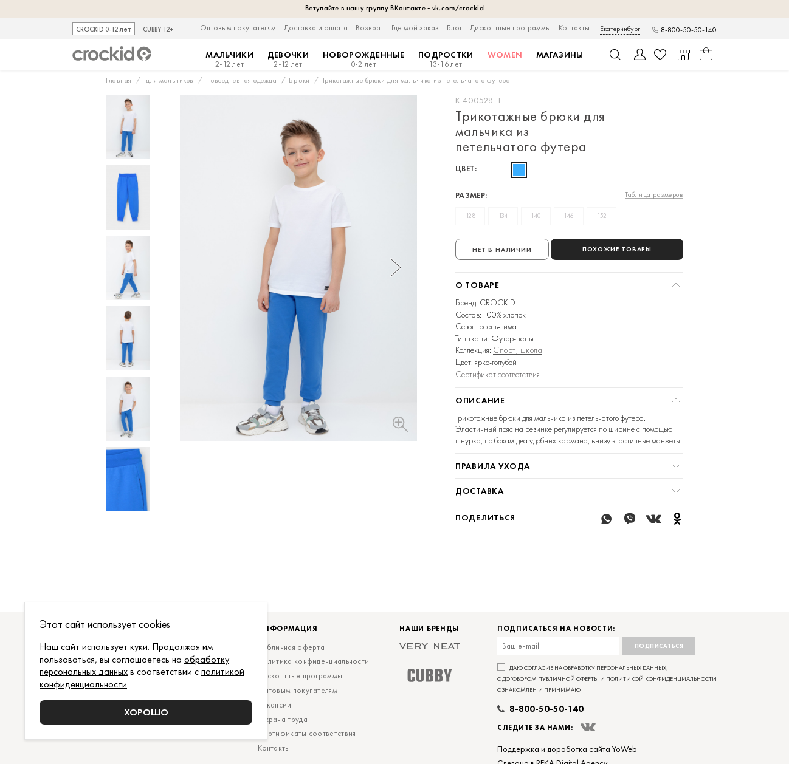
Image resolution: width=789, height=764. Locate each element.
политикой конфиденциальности (661, 715)
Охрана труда (283, 756)
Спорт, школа (517, 350)
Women (505, 54)
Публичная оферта (291, 683)
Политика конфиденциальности (313, 697)
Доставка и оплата (316, 27)
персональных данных (631, 704)
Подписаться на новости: (556, 665)
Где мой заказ (415, 27)
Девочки (288, 59)
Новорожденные (363, 59)
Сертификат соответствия (497, 374)
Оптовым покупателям (238, 27)
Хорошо (146, 712)
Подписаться (659, 682)
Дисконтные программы (510, 27)
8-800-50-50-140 (689, 30)
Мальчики (229, 59)
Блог (454, 27)
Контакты (574, 27)
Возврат (370, 27)
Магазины (559, 54)
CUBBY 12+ (158, 29)
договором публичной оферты (550, 715)
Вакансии (274, 741)
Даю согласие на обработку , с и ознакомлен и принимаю (607, 715)
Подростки (445, 59)
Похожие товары (617, 249)
